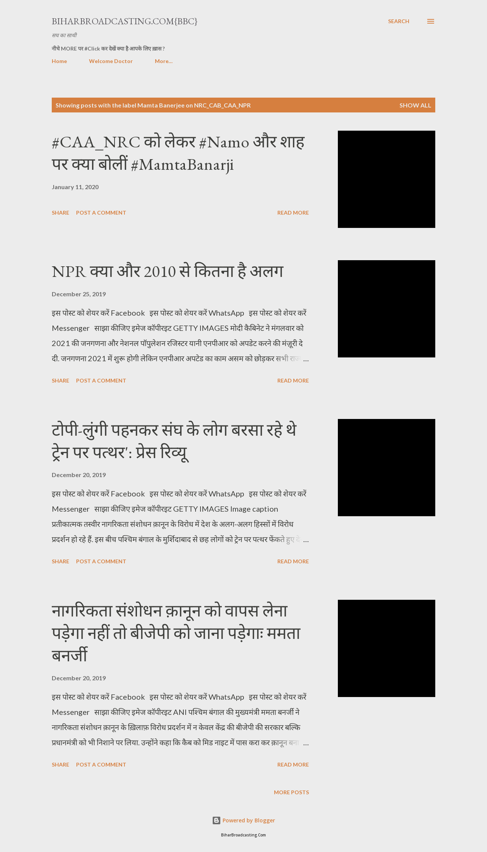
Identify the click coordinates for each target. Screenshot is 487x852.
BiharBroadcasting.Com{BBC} (124, 21)
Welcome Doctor (111, 61)
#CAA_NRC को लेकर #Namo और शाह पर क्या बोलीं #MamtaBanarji (178, 153)
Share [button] (60, 212)
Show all (415, 105)
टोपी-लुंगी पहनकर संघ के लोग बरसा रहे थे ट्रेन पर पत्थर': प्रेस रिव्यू (174, 441)
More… (164, 61)
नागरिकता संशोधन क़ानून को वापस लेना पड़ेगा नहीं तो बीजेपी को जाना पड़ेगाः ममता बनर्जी (176, 633)
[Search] (398, 21)
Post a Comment (101, 212)
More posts (291, 792)
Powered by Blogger (243, 820)
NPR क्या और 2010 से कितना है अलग (167, 271)
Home (59, 61)
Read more (293, 212)
